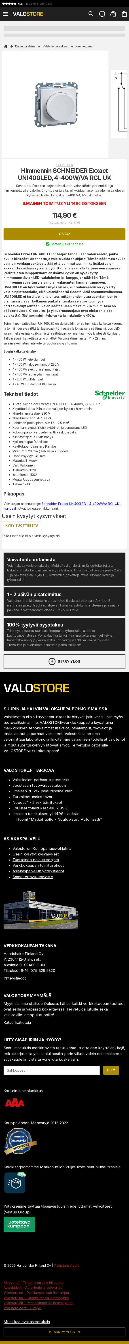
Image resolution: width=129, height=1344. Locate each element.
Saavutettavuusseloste (33, 877)
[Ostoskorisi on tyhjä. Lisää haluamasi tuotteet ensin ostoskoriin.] (124, 14)
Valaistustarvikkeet (55, 46)
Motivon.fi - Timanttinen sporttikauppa (33, 1282)
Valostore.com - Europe (22, 1308)
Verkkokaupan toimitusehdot (38, 865)
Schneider (64, 165)
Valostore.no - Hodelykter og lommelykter (36, 1298)
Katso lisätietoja (17, 1022)
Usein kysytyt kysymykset (36, 854)
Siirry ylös (64, 661)
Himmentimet (84, 46)
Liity (111, 1070)
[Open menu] (5, 14)
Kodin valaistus (25, 46)
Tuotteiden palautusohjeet (36, 859)
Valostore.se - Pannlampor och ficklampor (36, 1293)
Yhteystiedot (15, 978)
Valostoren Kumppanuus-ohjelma (42, 848)
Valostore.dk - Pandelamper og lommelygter (38, 1303)
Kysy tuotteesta (21, 525)
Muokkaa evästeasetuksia (27, 1322)
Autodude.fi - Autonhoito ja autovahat (33, 1287)
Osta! (64, 234)
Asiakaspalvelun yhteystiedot (38, 871)
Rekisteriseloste (66, 1265)
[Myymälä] (41, 928)
